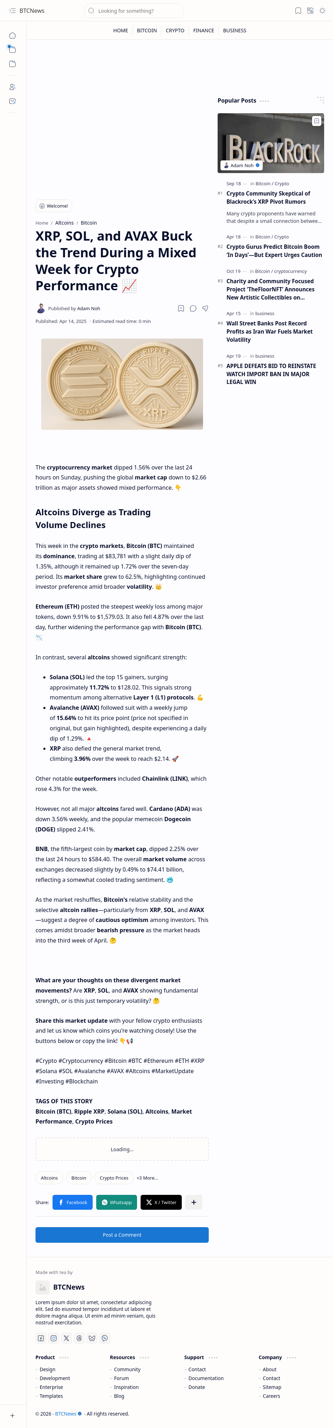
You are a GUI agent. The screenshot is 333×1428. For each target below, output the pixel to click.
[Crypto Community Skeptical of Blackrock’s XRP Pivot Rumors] (271, 143)
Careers (271, 1396)
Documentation (206, 1378)
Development (55, 1378)
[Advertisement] (122, 141)
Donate (197, 1387)
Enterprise (51, 1387)
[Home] (12, 35)
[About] (12, 87)
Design (47, 1369)
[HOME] (121, 30)
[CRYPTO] (175, 30)
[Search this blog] (134, 11)
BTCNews (32, 11)
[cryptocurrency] (290, 271)
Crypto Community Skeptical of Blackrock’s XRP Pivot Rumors (268, 197)
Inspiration (126, 1387)
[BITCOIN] (147, 30)
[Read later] (181, 308)
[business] (264, 313)
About (270, 1369)
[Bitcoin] (79, 1177)
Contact (197, 1369)
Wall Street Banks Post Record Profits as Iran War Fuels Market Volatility (269, 331)
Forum (121, 1378)
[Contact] (12, 101)
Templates (51, 1396)
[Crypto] (282, 183)
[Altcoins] (49, 1177)
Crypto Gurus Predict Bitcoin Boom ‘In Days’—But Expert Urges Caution (274, 250)
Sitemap (272, 1387)
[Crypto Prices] (114, 1177)
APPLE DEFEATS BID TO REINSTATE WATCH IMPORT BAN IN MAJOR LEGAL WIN (271, 374)
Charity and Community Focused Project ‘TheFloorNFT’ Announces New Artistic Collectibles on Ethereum (270, 289)
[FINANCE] (204, 30)
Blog (119, 1396)
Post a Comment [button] (122, 1234)
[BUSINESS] (235, 30)
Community (127, 1369)
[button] (12, 10)
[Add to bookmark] (316, 121)
